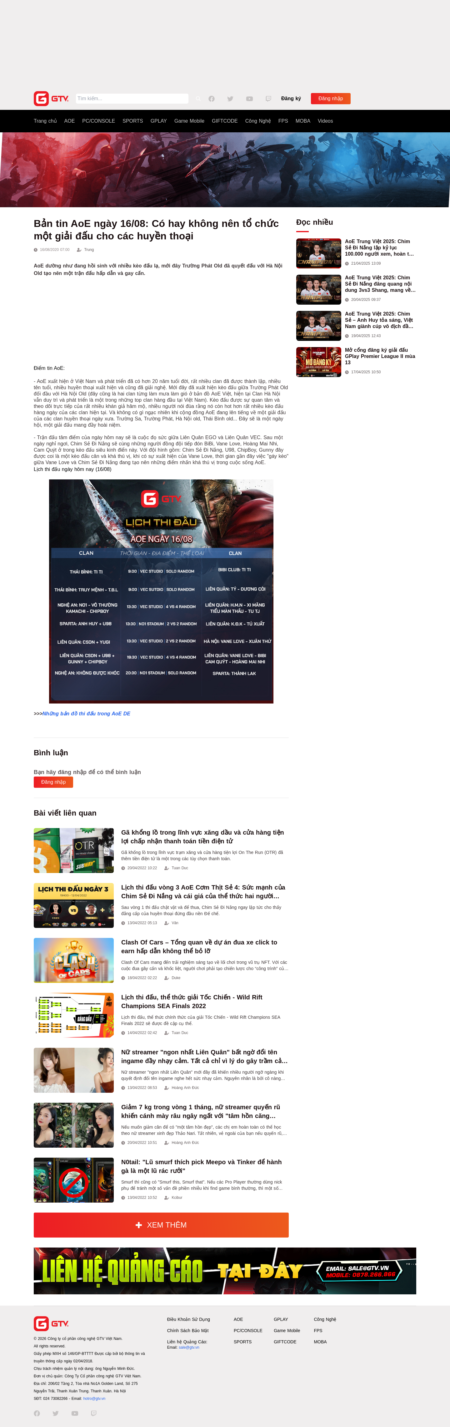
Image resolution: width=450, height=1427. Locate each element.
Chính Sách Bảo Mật (188, 1330)
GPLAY (159, 121)
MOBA (303, 121)
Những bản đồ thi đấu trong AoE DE (86, 713)
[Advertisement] (225, 43)
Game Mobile (189, 121)
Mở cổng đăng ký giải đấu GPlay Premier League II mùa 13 (380, 356)
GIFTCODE (225, 121)
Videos (325, 121)
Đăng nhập (330, 98)
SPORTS (132, 121)
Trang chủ (45, 121)
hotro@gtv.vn (94, 1398)
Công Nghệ (258, 121)
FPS (283, 121)
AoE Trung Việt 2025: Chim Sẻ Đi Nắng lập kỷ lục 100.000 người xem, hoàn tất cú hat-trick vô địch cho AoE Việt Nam (379, 248)
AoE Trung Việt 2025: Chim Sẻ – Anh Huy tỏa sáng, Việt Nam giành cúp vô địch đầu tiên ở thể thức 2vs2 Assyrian (380, 320)
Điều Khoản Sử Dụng (188, 1319)
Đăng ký (291, 98)
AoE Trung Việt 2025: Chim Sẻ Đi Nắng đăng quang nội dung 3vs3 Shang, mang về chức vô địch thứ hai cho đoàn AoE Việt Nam (378, 284)
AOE (69, 121)
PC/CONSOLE (98, 121)
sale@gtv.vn (189, 1347)
